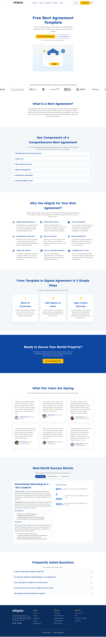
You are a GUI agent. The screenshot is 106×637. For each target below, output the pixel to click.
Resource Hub (78, 613)
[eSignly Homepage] (18, 3)
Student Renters (65, 476)
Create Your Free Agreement (45, 36)
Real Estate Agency (53, 476)
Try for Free (85, 3)
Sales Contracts (58, 623)
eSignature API (37, 623)
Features (35, 613)
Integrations (47, 3)
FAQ (76, 616)
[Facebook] (18, 623)
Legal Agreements (58, 618)
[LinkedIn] (13, 623)
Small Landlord (40, 476)
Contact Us (78, 621)
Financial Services (58, 621)
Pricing (40, 3)
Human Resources (59, 616)
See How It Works (63, 37)
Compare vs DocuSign (80, 618)
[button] (53, 154)
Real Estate (57, 613)
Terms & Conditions (58, 632)
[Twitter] (15, 623)
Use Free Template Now (53, 361)
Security (35, 621)
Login (60, 3)
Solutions (34, 3)
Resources (55, 3)
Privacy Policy (46, 632)
